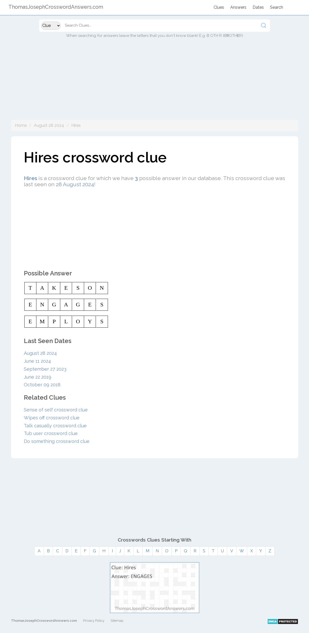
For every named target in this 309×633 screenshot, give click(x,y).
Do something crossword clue (56, 441)
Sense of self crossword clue (56, 409)
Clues (219, 7)
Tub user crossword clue (51, 433)
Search (276, 7)
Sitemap (117, 620)
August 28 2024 (49, 125)
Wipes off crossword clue (51, 417)
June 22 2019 (37, 377)
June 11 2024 (37, 361)
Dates (258, 7)
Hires (76, 125)
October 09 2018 (42, 384)
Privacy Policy (93, 620)
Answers (238, 7)
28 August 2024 (75, 184)
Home (21, 125)
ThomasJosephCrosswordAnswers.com (44, 620)
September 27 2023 (45, 369)
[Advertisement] (154, 84)
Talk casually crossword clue (55, 425)
